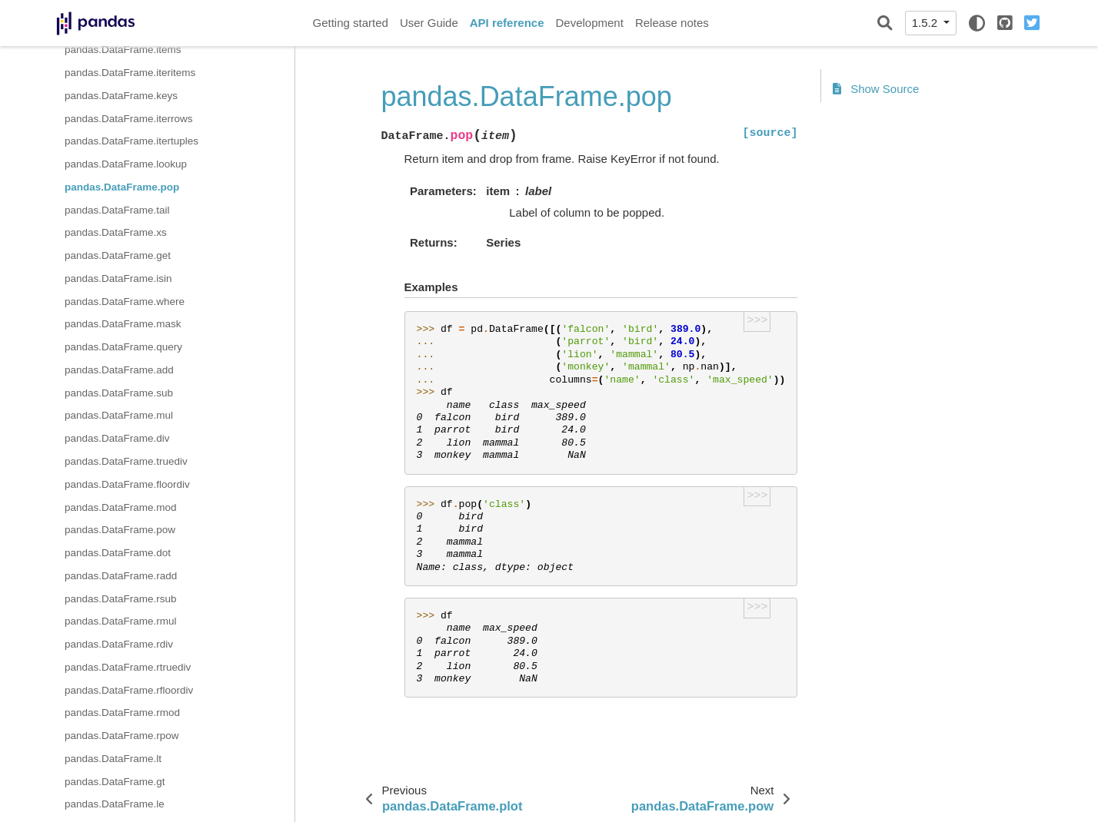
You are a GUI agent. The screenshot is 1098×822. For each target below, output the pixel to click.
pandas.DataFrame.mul (119, 415)
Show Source (876, 88)
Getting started (350, 22)
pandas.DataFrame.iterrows (129, 118)
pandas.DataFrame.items (123, 49)
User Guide (429, 22)
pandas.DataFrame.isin (118, 278)
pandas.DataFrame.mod (121, 507)
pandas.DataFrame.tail (117, 210)
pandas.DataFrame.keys (121, 95)
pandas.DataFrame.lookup (126, 164)
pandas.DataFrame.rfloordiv (129, 690)
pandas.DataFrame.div (117, 438)
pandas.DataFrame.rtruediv (128, 667)
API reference (507, 22)
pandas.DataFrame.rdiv (119, 644)
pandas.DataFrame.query (123, 347)
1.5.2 (926, 22)
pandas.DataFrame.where (125, 301)
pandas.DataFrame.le (115, 804)
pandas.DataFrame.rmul (121, 621)
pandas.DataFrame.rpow (122, 735)
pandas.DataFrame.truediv (126, 461)
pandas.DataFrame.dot (118, 552)
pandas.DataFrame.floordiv (127, 484)
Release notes (672, 22)
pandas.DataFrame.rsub (121, 599)
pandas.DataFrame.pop (122, 187)
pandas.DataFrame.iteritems (130, 72)
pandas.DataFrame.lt (113, 758)
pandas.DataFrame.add (119, 370)
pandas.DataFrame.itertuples (131, 141)
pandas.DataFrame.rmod (122, 712)
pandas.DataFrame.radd (121, 576)
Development (589, 22)
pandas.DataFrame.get (118, 255)
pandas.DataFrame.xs (116, 232)
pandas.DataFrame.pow (120, 529)
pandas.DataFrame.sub (119, 393)
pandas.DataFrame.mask (123, 324)
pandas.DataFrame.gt (115, 781)
